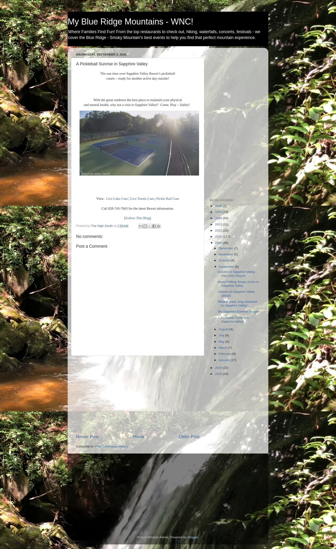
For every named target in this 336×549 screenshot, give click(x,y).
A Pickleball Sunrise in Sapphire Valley (233, 319)
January (225, 360)
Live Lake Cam (117, 199)
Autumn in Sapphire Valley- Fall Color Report (237, 273)
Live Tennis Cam (142, 199)
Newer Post (87, 436)
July (222, 335)
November (226, 254)
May (222, 341)
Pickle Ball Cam (167, 199)
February (225, 353)
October (225, 260)
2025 (219, 212)
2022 (219, 230)
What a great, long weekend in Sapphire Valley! (237, 303)
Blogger (193, 537)
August (224, 329)
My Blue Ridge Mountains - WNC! (130, 21)
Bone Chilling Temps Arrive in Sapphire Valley (238, 283)
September (227, 266)
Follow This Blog (138, 218)
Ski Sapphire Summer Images (239, 311)
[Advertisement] (138, 394)
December (226, 248)
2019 (219, 368)
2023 (219, 224)
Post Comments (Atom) (111, 446)
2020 (219, 243)
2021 (219, 236)
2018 (219, 374)
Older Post (189, 436)
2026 (219, 206)
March (223, 347)
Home (138, 436)
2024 (219, 218)
